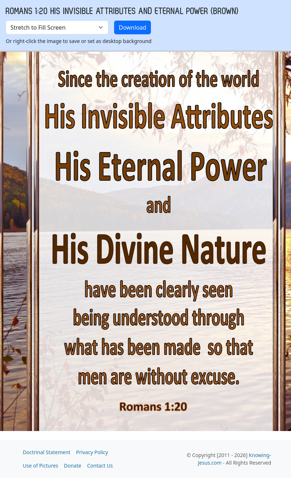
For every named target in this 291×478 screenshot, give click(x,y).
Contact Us (100, 465)
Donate (72, 465)
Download (132, 27)
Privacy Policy (92, 452)
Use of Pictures (40, 465)
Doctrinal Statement (46, 452)
